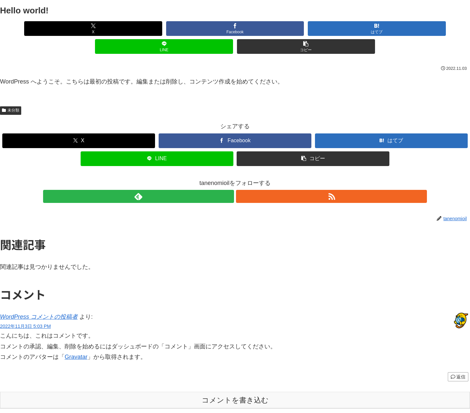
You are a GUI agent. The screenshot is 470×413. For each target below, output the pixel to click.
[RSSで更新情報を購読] (242, 178)
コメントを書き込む (235, 382)
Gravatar (76, 339)
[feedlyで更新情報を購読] (227, 178)
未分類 (10, 92)
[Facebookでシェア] (156, 28)
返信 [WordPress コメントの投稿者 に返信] (458, 358)
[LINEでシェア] (314, 28)
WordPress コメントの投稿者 (39, 299)
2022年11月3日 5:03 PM (25, 308)
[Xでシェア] (77, 28)
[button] (393, 28)
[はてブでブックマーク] (235, 28)
